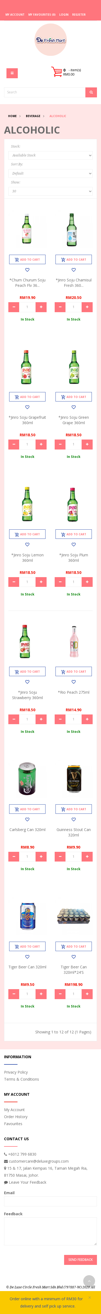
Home (12, 116)
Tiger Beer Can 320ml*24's (74, 969)
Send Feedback (80, 1259)
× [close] (89, 1298)
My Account (14, 1109)
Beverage (33, 116)
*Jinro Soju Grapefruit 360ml (27, 420)
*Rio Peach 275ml (73, 692)
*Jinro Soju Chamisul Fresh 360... (74, 282)
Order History (15, 1116)
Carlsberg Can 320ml (27, 829)
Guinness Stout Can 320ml (74, 832)
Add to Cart (27, 259)
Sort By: (17, 164)
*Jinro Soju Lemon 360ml (27, 557)
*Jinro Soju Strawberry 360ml (27, 695)
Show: (15, 182)
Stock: (15, 146)
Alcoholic (58, 116)
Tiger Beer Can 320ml (27, 966)
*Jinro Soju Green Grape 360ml (73, 420)
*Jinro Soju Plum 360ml (73, 557)
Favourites (13, 1123)
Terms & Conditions (21, 1079)
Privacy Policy (16, 1072)
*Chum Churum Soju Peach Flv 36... (27, 282)
